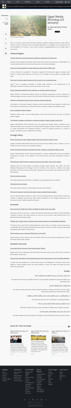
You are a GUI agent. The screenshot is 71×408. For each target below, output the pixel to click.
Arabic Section (64, 370)
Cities (26, 6)
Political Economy (53, 6)
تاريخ (61, 377)
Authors (4, 375)
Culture (40, 6)
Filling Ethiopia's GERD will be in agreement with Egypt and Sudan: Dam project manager (35, 162)
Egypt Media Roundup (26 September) (40, 332)
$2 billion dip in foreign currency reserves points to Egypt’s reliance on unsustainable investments (37, 221)
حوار (60, 379)
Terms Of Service (18, 381)
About (4, 372)
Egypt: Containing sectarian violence (20, 110)
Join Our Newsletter (35, 402)
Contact (4, 380)
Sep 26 (32, 354)
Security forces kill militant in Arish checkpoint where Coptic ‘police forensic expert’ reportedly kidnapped (39, 258)
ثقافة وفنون (62, 376)
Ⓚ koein (40, 405)
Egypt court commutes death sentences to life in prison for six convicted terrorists (33, 80)
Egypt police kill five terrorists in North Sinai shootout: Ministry (27, 248)
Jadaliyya (4, 6)
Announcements (41, 374)
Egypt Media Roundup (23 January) (56, 19)
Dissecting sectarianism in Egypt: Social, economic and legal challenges (30, 100)
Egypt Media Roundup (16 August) (60, 332)
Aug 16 (53, 354)
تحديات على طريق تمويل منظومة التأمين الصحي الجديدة (55, 311)
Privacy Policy (17, 379)
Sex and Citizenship (33, 6)
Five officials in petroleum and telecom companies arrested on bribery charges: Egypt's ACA (36, 120)
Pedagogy (59, 6)
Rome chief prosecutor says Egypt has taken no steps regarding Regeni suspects (33, 192)
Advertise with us (6, 379)
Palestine (27, 2)
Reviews (64, 6)
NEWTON (69, 6)
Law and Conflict (29, 388)
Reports (39, 386)
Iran (18, 2)
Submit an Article (18, 372)
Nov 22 (12, 354)
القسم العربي (59, 2)
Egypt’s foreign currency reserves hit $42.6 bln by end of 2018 (28, 233)
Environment (10, 6)
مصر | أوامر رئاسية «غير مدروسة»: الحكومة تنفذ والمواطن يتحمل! (52, 275)
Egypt (9, 2)
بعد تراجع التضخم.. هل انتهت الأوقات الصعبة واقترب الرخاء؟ (54, 303)
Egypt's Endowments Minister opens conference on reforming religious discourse (33, 90)
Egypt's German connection (18, 176)
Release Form (17, 377)
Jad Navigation (40, 391)
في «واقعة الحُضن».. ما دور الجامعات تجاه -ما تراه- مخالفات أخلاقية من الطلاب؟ (48, 295)
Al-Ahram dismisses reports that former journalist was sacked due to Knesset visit (33, 58)
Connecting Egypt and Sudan (18, 184)
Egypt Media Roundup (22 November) (19, 332)
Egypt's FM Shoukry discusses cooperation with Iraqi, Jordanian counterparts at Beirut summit (37, 149)
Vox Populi (28, 393)
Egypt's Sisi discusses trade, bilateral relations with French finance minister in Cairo (34, 139)
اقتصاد (61, 374)
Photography (45, 6)
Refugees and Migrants (19, 6)
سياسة (61, 372)
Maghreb (50, 384)
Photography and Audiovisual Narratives (29, 384)
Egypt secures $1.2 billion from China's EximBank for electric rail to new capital (32, 209)
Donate (4, 377)
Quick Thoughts (41, 379)
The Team (5, 374)
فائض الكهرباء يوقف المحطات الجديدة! (59, 285)
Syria (37, 2)
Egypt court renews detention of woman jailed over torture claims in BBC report (32, 68)
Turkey (47, 2)
